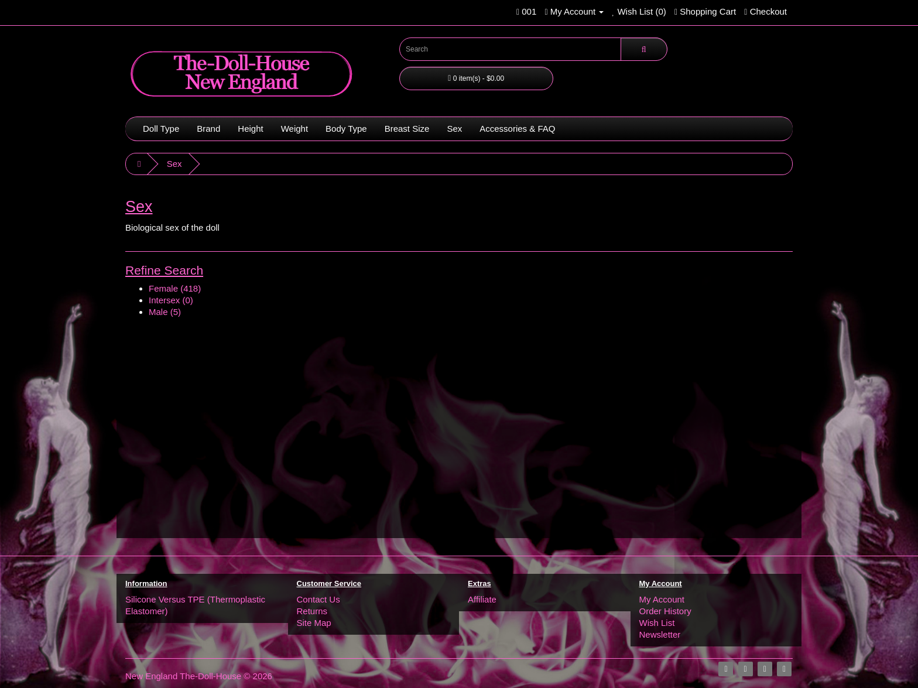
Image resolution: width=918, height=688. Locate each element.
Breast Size (407, 129)
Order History (665, 611)
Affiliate (482, 599)
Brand (208, 129)
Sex (454, 129)
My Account (662, 599)
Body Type (346, 129)
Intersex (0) (171, 300)
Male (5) (165, 312)
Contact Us (318, 599)
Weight (294, 129)
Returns (312, 611)
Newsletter (660, 634)
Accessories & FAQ (517, 129)
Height (250, 129)
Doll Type (161, 129)
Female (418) (175, 288)
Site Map (314, 623)
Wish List (657, 623)
